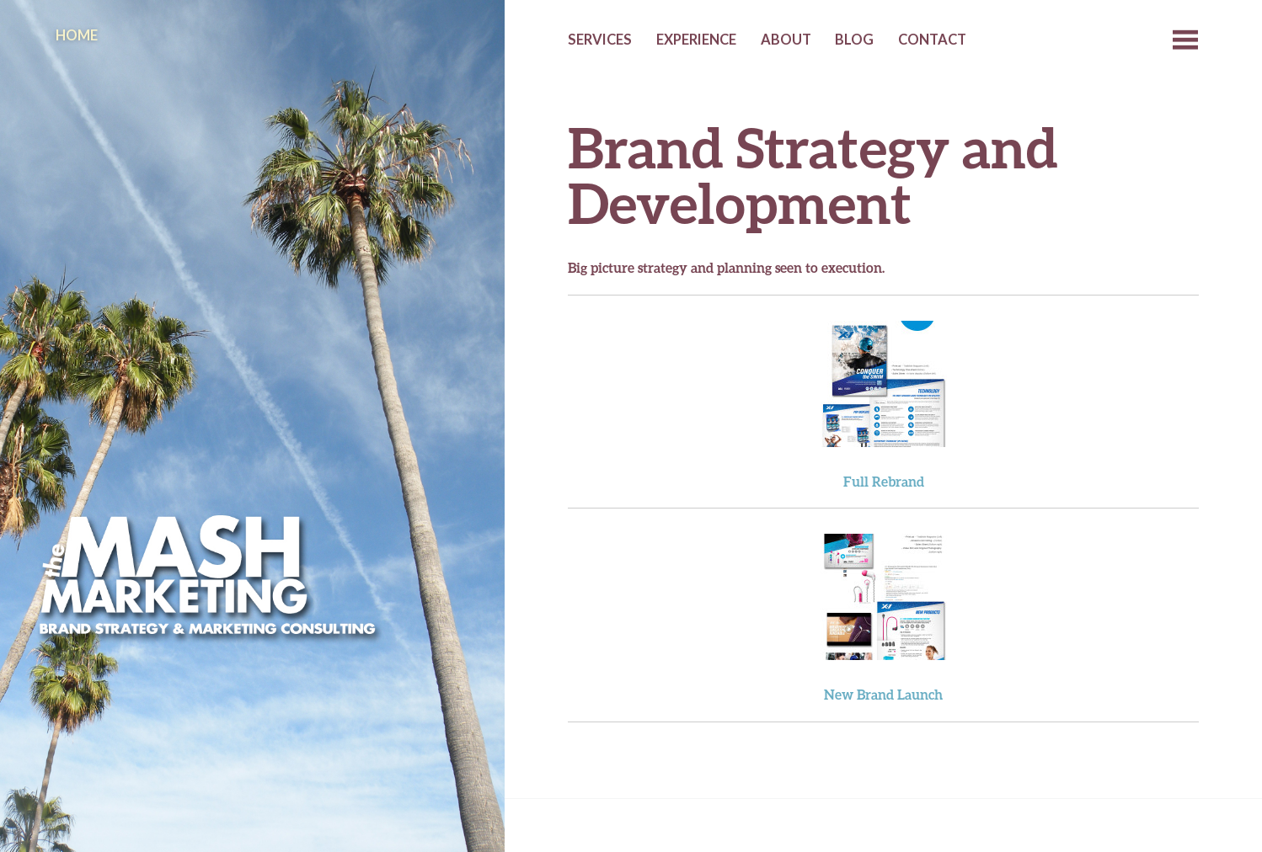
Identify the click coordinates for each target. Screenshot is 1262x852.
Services (600, 39)
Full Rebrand (883, 481)
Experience (696, 39)
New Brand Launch (883, 694)
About (786, 39)
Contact (932, 39)
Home (77, 35)
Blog (854, 39)
